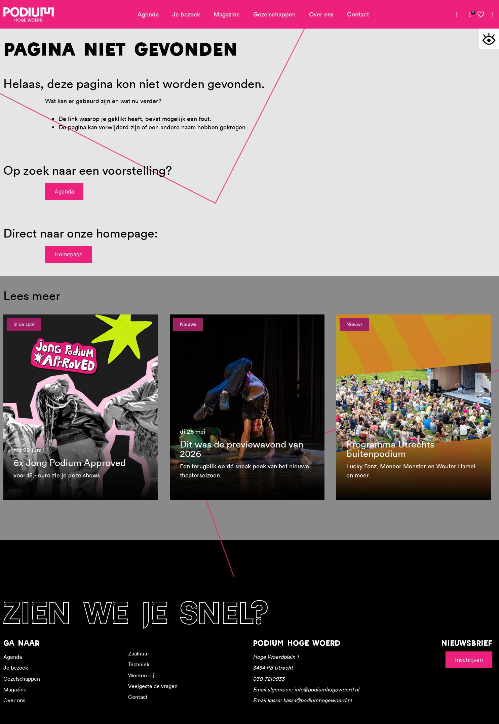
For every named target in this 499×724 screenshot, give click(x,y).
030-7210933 (268, 678)
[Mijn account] (459, 14)
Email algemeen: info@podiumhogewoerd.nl (306, 689)
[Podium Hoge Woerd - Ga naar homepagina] (28, 14)
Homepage (68, 254)
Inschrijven (469, 659)
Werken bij (141, 675)
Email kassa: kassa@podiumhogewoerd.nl (302, 700)
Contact (358, 14)
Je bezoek (186, 14)
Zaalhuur (138, 653)
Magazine (227, 14)
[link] (470, 14)
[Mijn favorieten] (481, 14)
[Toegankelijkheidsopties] (489, 39)
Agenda (148, 14)
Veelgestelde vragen (153, 686)
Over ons (321, 14)
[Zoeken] (492, 14)
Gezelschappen (274, 14)
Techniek (138, 664)
